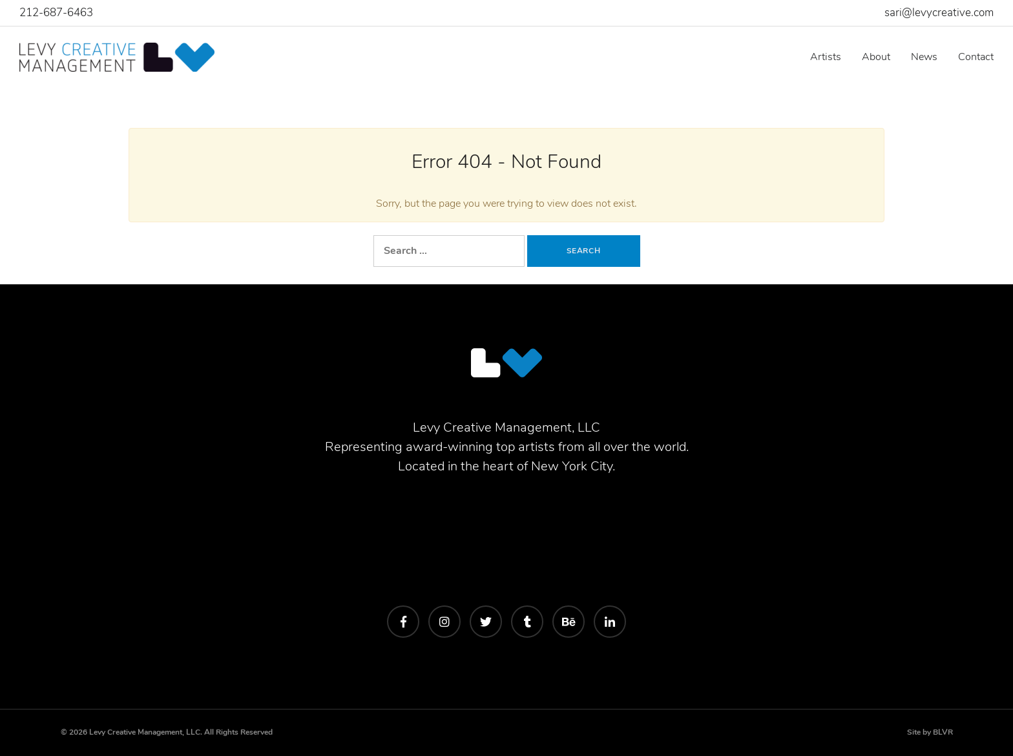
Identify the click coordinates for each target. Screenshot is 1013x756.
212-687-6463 (56, 12)
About (876, 57)
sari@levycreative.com (939, 12)
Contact (976, 57)
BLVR (943, 732)
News (924, 57)
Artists (825, 57)
